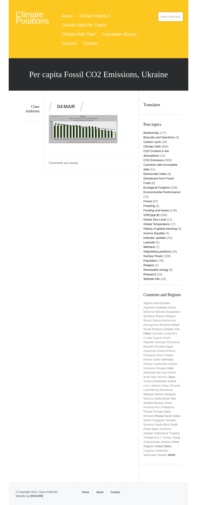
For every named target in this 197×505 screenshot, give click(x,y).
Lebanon (155, 385)
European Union (153, 355)
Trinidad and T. (152, 437)
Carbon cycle (152, 142)
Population (150, 260)
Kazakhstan (160, 381)
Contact (91, 43)
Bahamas (149, 311)
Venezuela (149, 455)
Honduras (149, 368)
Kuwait (172, 381)
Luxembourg (151, 390)
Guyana (172, 364)
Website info (151, 279)
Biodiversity (151, 132)
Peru (157, 407)
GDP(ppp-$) (151, 215)
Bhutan (147, 320)
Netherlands (162, 398)
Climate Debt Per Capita (84, 25)
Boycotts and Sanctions (159, 137)
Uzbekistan (161, 450)
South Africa (162, 424)
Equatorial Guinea (154, 350)
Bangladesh (173, 311)
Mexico (159, 394)
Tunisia (166, 437)
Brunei (147, 329)
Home (85, 492)
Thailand (174, 433)
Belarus (160, 316)
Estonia (170, 350)
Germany (167, 359)
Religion (148, 265)
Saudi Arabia (172, 416)
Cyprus (157, 337)
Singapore (158, 420)
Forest (147, 201)
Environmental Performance (161, 192)
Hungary (161, 368)
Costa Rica (170, 333)
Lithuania (174, 385)
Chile (177, 329)
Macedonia (166, 390)
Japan (171, 377)
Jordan (147, 381)
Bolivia (157, 320)
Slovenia (148, 424)
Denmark (160, 342)
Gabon (157, 359)
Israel (146, 377)
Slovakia (171, 420)
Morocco (148, 398)
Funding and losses (156, 210)
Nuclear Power (153, 256)
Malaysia (148, 394)
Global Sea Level (154, 219)
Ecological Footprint (156, 187)
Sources (69, 43)
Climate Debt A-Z (95, 16)
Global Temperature (156, 224)
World (171, 455)
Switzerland (161, 433)
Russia (159, 416)
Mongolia (170, 394)
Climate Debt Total (78, 34)
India (170, 368)
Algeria (147, 303)
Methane (149, 247)
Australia (161, 307)
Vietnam (162, 455)
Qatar (167, 411)
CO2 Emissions (153, 160)
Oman (168, 403)
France (147, 359)
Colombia (157, 333)
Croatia (147, 337)
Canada (168, 329)
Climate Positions (32, 18)
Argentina (149, 307)
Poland (147, 411)
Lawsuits (149, 242)
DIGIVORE (36, 496)
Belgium (171, 316)
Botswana (166, 324)
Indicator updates (154, 237)
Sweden (148, 433)
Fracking (149, 206)
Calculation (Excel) (119, 34)
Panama (148, 407)
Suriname (165, 429)
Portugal (158, 411)
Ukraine (165, 442)
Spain (155, 429)
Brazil (175, 324)
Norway (159, 403)
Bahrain (160, 311)
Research (149, 274)
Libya (165, 385)
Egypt (169, 346)
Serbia (147, 420)
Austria (171, 307)
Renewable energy (155, 269)
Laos (146, 385)
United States (163, 446)
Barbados (149, 316)
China (146, 333)
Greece (147, 364)
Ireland (171, 372)
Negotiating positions (157, 251)
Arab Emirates (161, 303)
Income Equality (154, 233)
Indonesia (149, 372)
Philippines (167, 407)
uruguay (148, 450)
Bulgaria (157, 329)
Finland (168, 355)
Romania (148, 416)
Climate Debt (152, 146)
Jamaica (162, 377)
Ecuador (160, 346)
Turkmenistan (151, 442)
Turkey (176, 437)
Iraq (164, 372)
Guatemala (160, 364)
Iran (158, 372)
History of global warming (160, 228)
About (67, 16)
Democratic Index (155, 174)
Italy (153, 377)
